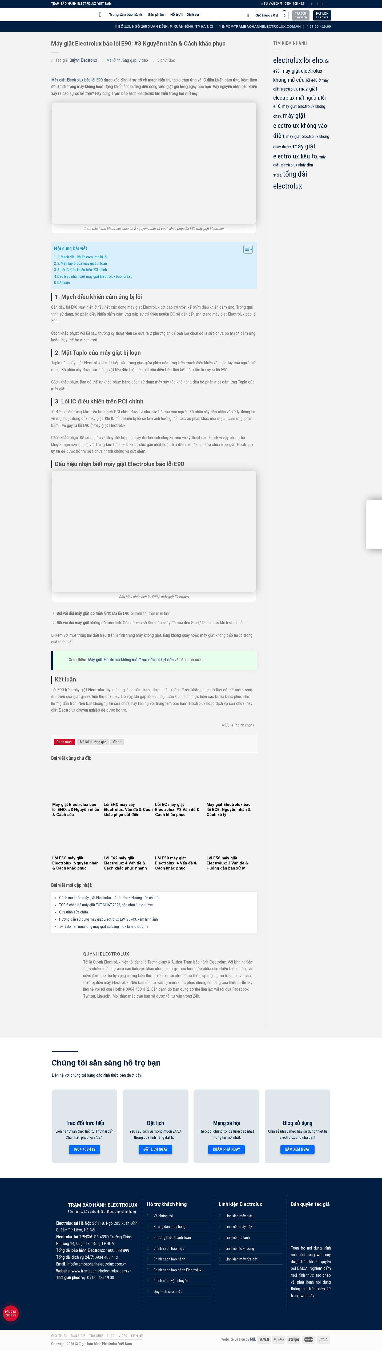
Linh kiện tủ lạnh (238, 1237)
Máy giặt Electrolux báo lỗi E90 (77, 80)
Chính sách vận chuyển (171, 1281)
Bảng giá (78, 1336)
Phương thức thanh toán (172, 1237)
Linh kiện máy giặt (239, 1216)
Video (143, 60)
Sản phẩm (157, 14)
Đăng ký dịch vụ (10, 1313)
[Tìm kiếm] (249, 15)
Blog (111, 1336)
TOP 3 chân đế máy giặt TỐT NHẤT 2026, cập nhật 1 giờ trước (106, 905)
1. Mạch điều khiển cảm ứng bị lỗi (82, 257)
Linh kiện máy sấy (239, 1227)
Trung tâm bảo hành (126, 14)
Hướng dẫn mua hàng (170, 1227)
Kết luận (63, 283)
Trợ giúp (96, 1336)
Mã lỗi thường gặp (121, 60)
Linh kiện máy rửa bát (242, 1259)
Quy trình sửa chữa (73, 912)
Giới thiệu (59, 1336)
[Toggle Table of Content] (245, 249)
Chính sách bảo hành (169, 1259)
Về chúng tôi (163, 1216)
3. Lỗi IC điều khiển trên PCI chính (82, 270)
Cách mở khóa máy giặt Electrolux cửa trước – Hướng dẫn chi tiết (109, 897)
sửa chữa (322, 15)
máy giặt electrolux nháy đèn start (299, 166)
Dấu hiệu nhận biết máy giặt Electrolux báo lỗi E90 (94, 276)
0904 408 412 (294, 4)
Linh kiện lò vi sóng (240, 1248)
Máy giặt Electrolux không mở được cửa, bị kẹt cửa (131, 659)
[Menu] (102, 14)
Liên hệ (137, 1336)
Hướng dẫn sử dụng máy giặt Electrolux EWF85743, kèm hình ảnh (108, 919)
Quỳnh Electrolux (83, 60)
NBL (253, 1339)
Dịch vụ (194, 14)
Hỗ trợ (176, 14)
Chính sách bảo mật (169, 1248)
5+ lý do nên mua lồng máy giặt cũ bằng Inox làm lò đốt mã (103, 926)
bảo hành (301, 15)
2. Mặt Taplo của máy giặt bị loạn (82, 263)
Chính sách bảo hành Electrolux (177, 1270)
